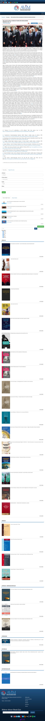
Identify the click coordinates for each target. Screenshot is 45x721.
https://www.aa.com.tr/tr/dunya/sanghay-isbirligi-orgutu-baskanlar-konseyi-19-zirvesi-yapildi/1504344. (21, 142)
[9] (34, 118)
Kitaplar (4, 240)
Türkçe (1, 0)
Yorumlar (8, 17)
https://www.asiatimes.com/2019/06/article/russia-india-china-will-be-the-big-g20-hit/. (20, 158)
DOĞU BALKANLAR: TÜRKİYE (12, 216)
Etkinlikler (4, 636)
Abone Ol (32, 712)
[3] (33, 76)
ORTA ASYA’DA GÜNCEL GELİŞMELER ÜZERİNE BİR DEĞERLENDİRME (23, 17)
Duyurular (4, 649)
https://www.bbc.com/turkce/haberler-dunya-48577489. (18, 139)
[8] (21, 113)
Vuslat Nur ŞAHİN (6, 23)
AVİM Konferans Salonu (6, 644)
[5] (3, 147)
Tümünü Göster (40, 226)
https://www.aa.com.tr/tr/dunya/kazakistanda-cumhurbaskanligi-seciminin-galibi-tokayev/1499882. (20, 136)
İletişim (26, 706)
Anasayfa (3, 17)
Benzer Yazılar (14, 197)
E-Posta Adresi (4, 177)
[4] (6, 81)
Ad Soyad (3, 173)
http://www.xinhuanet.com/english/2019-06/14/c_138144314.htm (16, 151)
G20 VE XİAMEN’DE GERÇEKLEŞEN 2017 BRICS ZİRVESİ (16, 201)
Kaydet (4, 192)
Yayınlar (26, 700)
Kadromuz (27, 704)
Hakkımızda (27, 697)
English (5, 0)
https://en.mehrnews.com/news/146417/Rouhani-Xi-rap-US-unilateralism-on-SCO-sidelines (18, 131)
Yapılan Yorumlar (11, 169)
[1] (14, 55)
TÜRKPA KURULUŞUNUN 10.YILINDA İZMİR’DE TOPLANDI (16, 206)
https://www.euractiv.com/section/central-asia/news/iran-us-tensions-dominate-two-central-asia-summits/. (22, 145)
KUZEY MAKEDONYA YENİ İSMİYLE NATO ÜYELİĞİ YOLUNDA (17, 220)
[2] (4, 61)
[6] (16, 90)
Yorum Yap (4, 169)
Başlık (3, 181)
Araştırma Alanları (28, 699)
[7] (31, 104)
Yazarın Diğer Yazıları (6, 197)
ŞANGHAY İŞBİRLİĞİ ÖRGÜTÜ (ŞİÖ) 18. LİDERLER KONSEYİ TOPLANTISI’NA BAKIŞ (20, 211)
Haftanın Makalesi (6, 669)
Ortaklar (26, 702)
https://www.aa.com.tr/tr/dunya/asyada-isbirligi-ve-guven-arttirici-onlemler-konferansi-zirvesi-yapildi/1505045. (22, 154)
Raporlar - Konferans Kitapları (9, 585)
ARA (36, 228)
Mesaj (3, 186)
